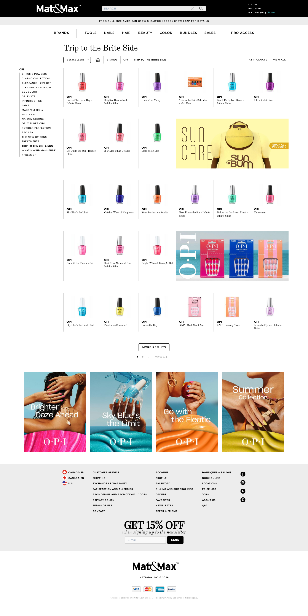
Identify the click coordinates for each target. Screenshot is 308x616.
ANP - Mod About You (191, 337)
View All (279, 71)
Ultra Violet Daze (263, 112)
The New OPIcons (34, 149)
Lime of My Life (150, 163)
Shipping (99, 488)
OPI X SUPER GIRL (33, 135)
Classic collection (36, 90)
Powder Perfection (36, 140)
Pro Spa (27, 144)
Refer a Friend (166, 522)
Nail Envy (29, 126)
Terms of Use (102, 516)
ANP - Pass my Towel (228, 337)
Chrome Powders (34, 86)
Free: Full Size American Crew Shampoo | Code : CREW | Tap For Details (154, 33)
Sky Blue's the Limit (77, 225)
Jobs (205, 505)
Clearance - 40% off (36, 99)
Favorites (163, 511)
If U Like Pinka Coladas (117, 163)
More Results (154, 358)
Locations (209, 494)
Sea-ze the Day (150, 337)
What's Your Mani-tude (39, 162)
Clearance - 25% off (36, 95)
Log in (252, 10)
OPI (125, 71)
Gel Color (29, 104)
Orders (161, 505)
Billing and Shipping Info (174, 500)
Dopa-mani (260, 225)
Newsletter (164, 516)
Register (254, 14)
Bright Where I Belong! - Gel (157, 275)
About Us (208, 511)
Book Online (211, 488)
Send (176, 550)
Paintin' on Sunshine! (115, 337)
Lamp (25, 117)
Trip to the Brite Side (150, 71)
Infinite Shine (32, 113)
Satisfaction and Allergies (113, 500)
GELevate (28, 108)
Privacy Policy (103, 511)
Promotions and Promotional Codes (120, 505)
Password (163, 494)
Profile (161, 488)
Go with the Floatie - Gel (80, 275)
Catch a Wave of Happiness (119, 225)
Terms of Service (184, 609)
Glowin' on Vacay (151, 112)
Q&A (204, 516)
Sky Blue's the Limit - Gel (80, 337)
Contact (99, 522)
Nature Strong (33, 131)
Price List (209, 500)
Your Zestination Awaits (155, 225)
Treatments (30, 153)
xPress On (29, 167)
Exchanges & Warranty (110, 494)
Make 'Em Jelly (32, 122)
